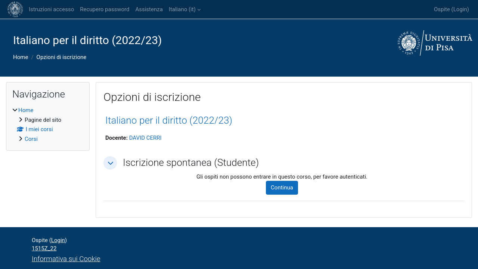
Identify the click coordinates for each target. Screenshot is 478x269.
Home (20, 57)
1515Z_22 (44, 248)
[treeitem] (47, 124)
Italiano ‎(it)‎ (182, 9)
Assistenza (148, 9)
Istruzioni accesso (51, 9)
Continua (282, 187)
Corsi (31, 139)
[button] (110, 163)
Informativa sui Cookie (66, 259)
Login (460, 9)
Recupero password (104, 9)
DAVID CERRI (145, 137)
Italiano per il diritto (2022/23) (168, 120)
